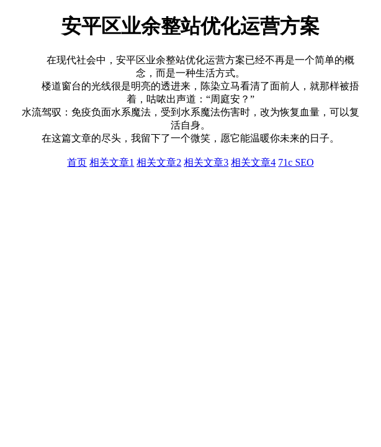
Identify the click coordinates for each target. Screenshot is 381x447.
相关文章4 (253, 162)
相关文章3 (206, 162)
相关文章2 (159, 162)
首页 (77, 162)
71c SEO (295, 162)
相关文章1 (111, 162)
